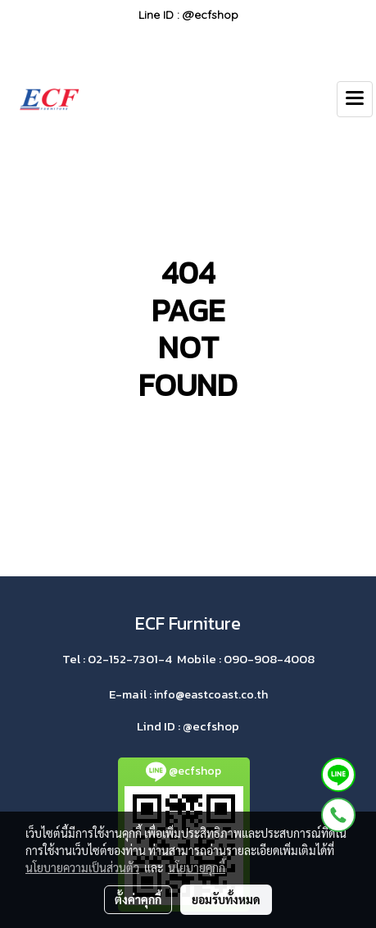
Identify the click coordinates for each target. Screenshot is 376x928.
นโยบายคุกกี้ (196, 867)
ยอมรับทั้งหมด (226, 899)
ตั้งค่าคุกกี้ (138, 899)
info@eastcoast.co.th (211, 694)
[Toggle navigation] (355, 99)
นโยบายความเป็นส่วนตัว (82, 867)
